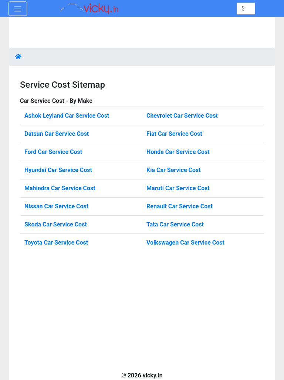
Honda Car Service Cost (178, 151)
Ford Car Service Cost (53, 151)
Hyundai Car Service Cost (58, 170)
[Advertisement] (142, 33)
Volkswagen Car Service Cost (185, 242)
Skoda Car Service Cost (55, 224)
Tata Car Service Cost (175, 224)
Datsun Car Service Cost (56, 133)
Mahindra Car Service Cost (59, 188)
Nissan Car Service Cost (56, 206)
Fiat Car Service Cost (174, 133)
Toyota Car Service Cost (56, 242)
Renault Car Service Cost (179, 206)
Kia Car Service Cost (173, 170)
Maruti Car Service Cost (178, 188)
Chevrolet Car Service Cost (182, 115)
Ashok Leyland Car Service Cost (66, 115)
